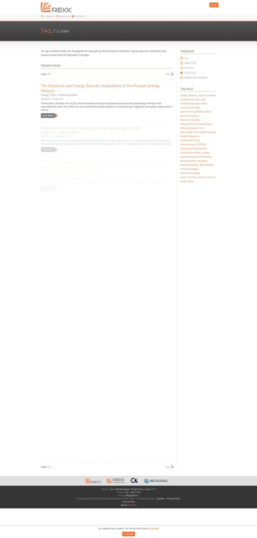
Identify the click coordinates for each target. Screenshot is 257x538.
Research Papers (196, 77)
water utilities (187, 181)
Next (168, 74)
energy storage (188, 128)
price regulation (188, 160)
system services (188, 177)
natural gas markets (190, 152)
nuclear (205, 152)
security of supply (189, 168)
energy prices (205, 123)
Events (189, 68)
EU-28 (200, 128)
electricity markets (189, 115)
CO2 (197, 99)
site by (128, 504)
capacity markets (207, 95)
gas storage (186, 132)
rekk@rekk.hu (132, 495)
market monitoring (189, 140)
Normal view (128, 501)
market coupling (207, 132)
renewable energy (189, 164)
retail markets (206, 164)
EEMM (200, 111)
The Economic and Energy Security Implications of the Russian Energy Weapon (107, 90)
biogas (183, 95)
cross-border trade (189, 107)
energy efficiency (188, 123)
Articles (190, 72)
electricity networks (190, 119)
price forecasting (203, 156)
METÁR (201, 144)
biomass (192, 95)
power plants (187, 156)
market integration (189, 136)
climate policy (187, 99)
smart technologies (190, 173)
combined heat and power (193, 103)
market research (188, 144)
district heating (188, 111)
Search (49, 16)
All (186, 58)
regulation (202, 160)
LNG (196, 132)
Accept (129, 533)
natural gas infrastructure (193, 148)
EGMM (207, 111)
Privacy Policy (173, 498)
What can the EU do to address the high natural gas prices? (107, 129)
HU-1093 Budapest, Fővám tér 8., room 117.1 (133, 489)
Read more (47, 115)
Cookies (160, 498)
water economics (206, 177)
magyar (64, 16)
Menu (213, 5)
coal (203, 99)
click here (153, 527)
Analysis (190, 63)
